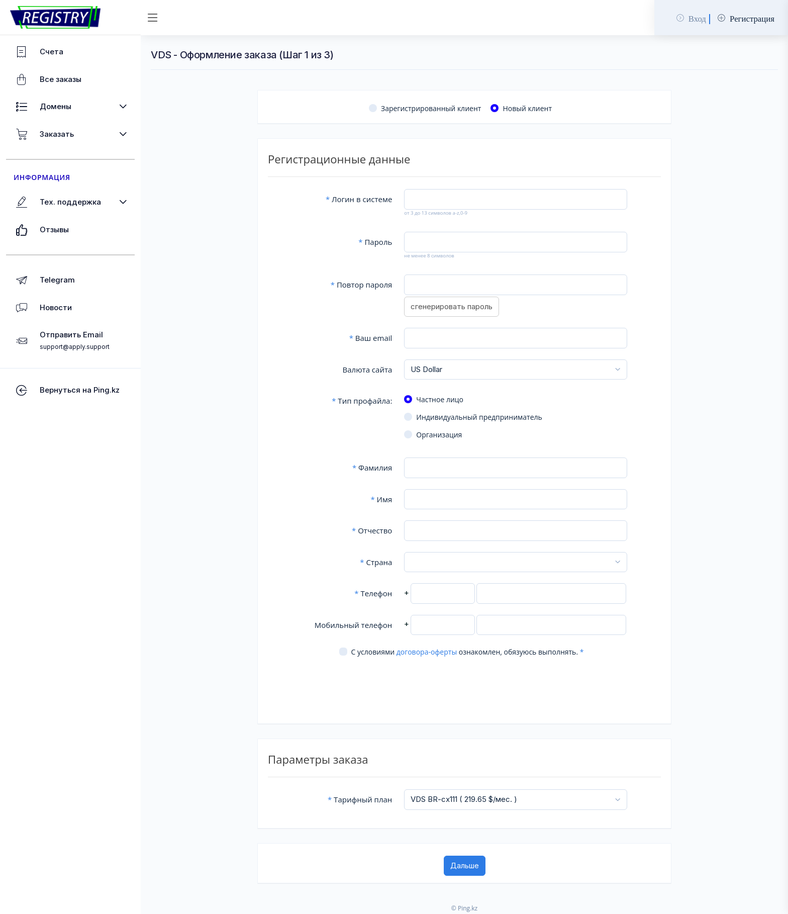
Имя (381, 499)
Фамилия (372, 468)
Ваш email (370, 338)
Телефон (373, 593)
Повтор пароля (361, 285)
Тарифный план (360, 799)
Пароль (375, 242)
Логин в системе (359, 199)
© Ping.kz (464, 908)
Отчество (372, 530)
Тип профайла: (362, 401)
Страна (376, 562)
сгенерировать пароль (451, 306)
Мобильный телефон (353, 625)
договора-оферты (427, 652)
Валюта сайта (367, 369)
